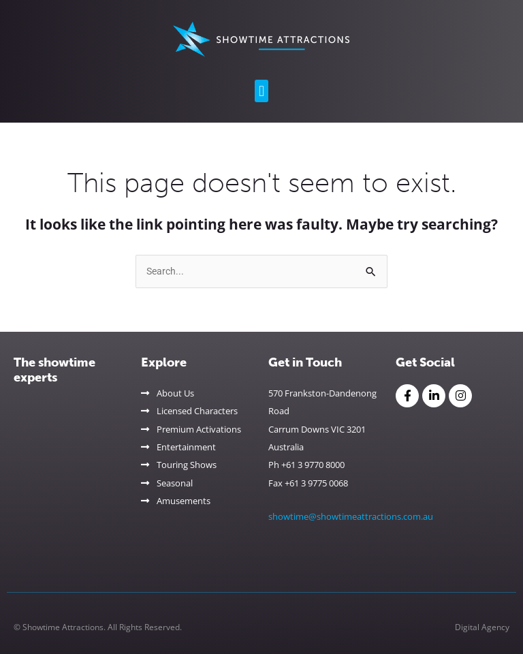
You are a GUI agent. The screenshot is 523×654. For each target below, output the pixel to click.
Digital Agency (482, 627)
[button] (261, 91)
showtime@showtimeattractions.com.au (350, 516)
